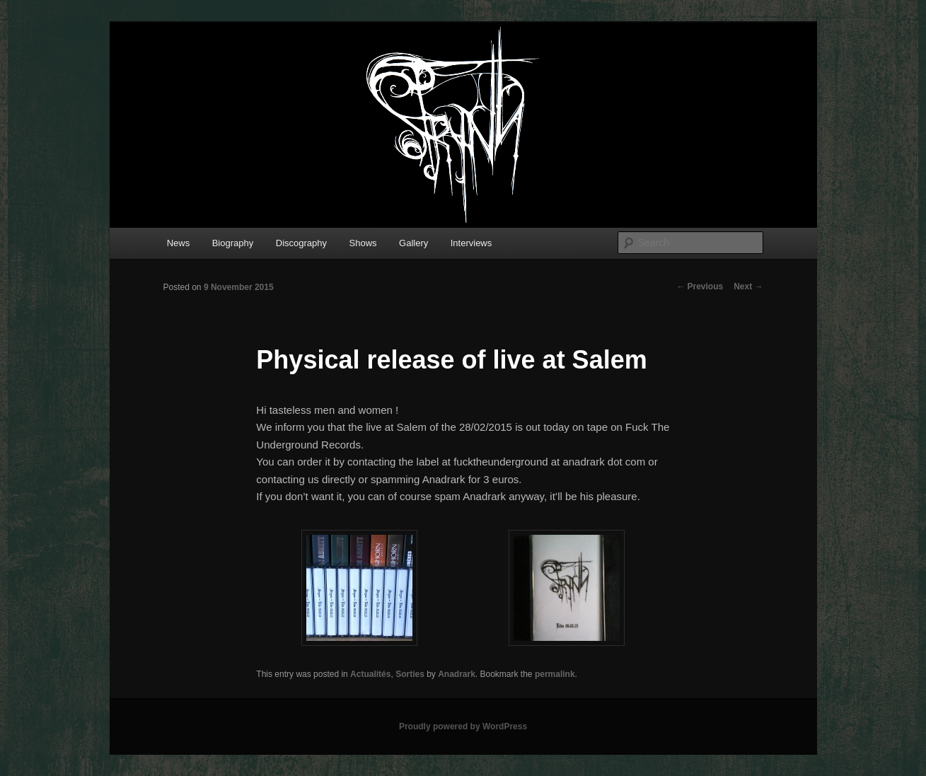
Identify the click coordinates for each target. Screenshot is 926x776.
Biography (233, 243)
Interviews (471, 243)
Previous (699, 286)
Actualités (370, 674)
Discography (301, 243)
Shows (363, 243)
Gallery (413, 243)
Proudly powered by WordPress (463, 726)
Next (748, 286)
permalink (555, 674)
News (178, 243)
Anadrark (456, 674)
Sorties (409, 674)
